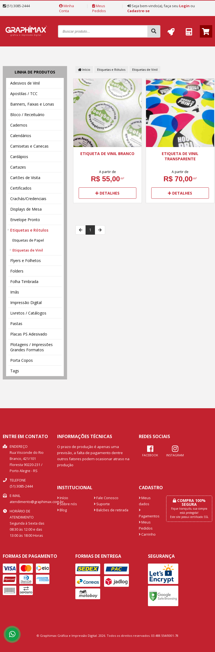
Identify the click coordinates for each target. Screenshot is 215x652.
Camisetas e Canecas (29, 146)
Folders (16, 271)
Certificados (20, 188)
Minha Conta (66, 8)
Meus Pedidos (99, 8)
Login (184, 5)
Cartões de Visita (25, 177)
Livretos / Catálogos (28, 313)
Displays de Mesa (26, 209)
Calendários (20, 135)
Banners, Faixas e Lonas (32, 104)
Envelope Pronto (25, 219)
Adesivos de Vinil (25, 83)
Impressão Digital (26, 302)
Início (84, 69)
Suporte (102, 504)
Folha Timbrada (24, 281)
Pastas (16, 323)
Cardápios (19, 156)
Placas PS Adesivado (28, 334)
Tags (14, 370)
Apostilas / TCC (24, 93)
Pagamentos (148, 514)
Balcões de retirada (111, 510)
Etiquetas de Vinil (27, 250)
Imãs (14, 292)
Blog (62, 510)
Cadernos (18, 125)
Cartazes (18, 167)
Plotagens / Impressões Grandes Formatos (31, 347)
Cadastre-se (138, 10)
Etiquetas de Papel (28, 240)
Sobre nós (67, 504)
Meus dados (145, 501)
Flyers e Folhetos (25, 260)
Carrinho (147, 534)
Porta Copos (21, 360)
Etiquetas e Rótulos (29, 230)
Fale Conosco (106, 498)
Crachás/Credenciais (28, 198)
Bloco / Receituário (27, 114)
